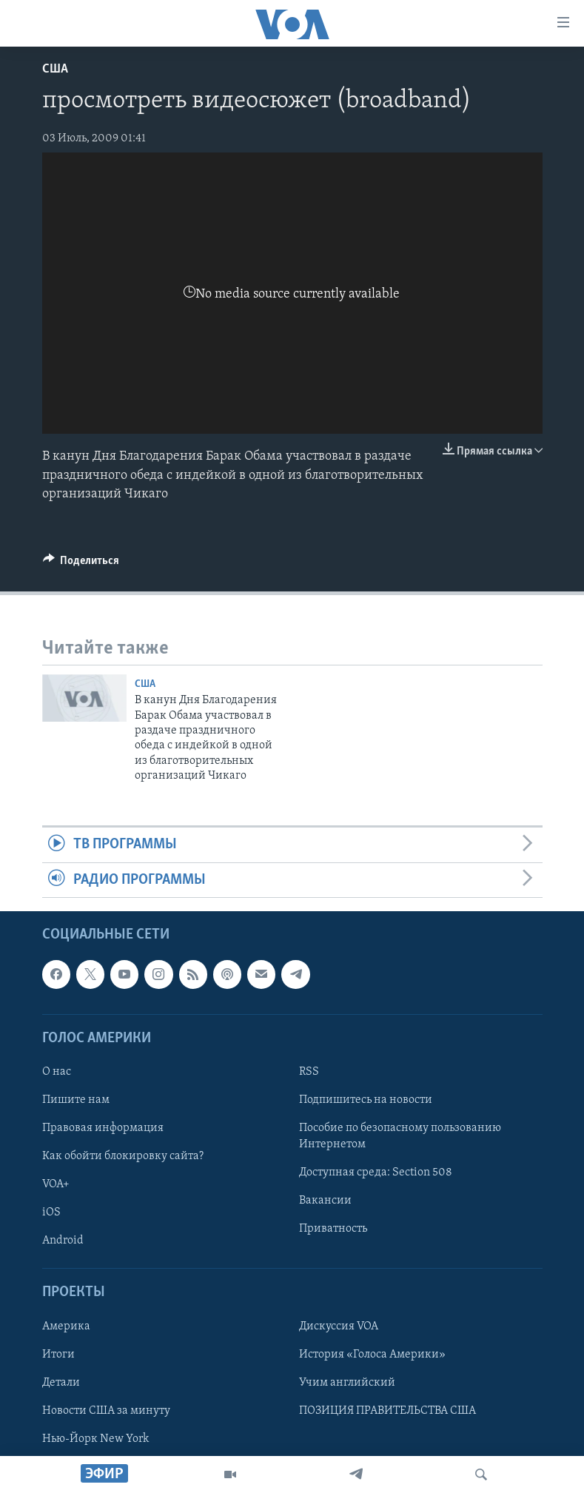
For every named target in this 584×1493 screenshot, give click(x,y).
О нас (56, 1072)
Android (63, 1241)
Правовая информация (103, 1128)
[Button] (81, 564)
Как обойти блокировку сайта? (123, 1156)
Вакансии (325, 1201)
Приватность (333, 1229)
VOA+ (56, 1184)
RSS (309, 1072)
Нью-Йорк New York (95, 1439)
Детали (61, 1383)
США (55, 69)
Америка (66, 1326)
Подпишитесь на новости (365, 1100)
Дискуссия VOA (338, 1326)
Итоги (58, 1355)
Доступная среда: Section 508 (375, 1172)
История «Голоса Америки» (372, 1355)
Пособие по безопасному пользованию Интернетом (400, 1136)
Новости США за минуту (106, 1411)
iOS (51, 1212)
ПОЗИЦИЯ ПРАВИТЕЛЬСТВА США (387, 1411)
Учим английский (347, 1383)
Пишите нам (76, 1100)
